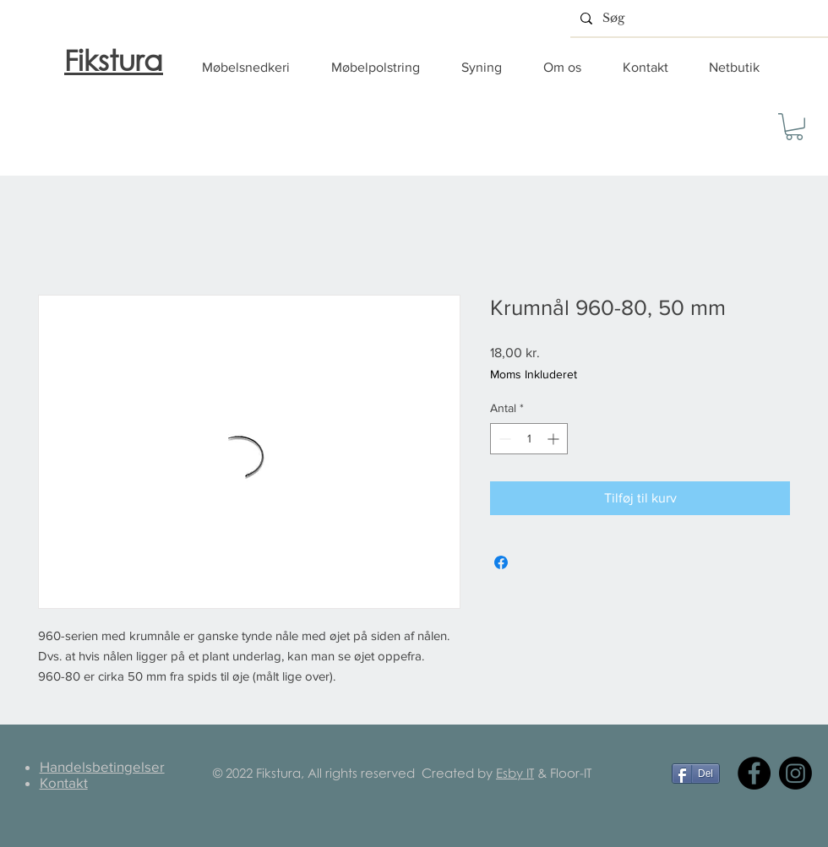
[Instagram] (795, 773)
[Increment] (554, 438)
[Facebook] (754, 773)
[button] (254, 67)
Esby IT (515, 772)
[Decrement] (503, 438)
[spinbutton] (529, 438)
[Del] (696, 773)
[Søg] (697, 18)
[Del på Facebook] (501, 562)
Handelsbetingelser (102, 766)
